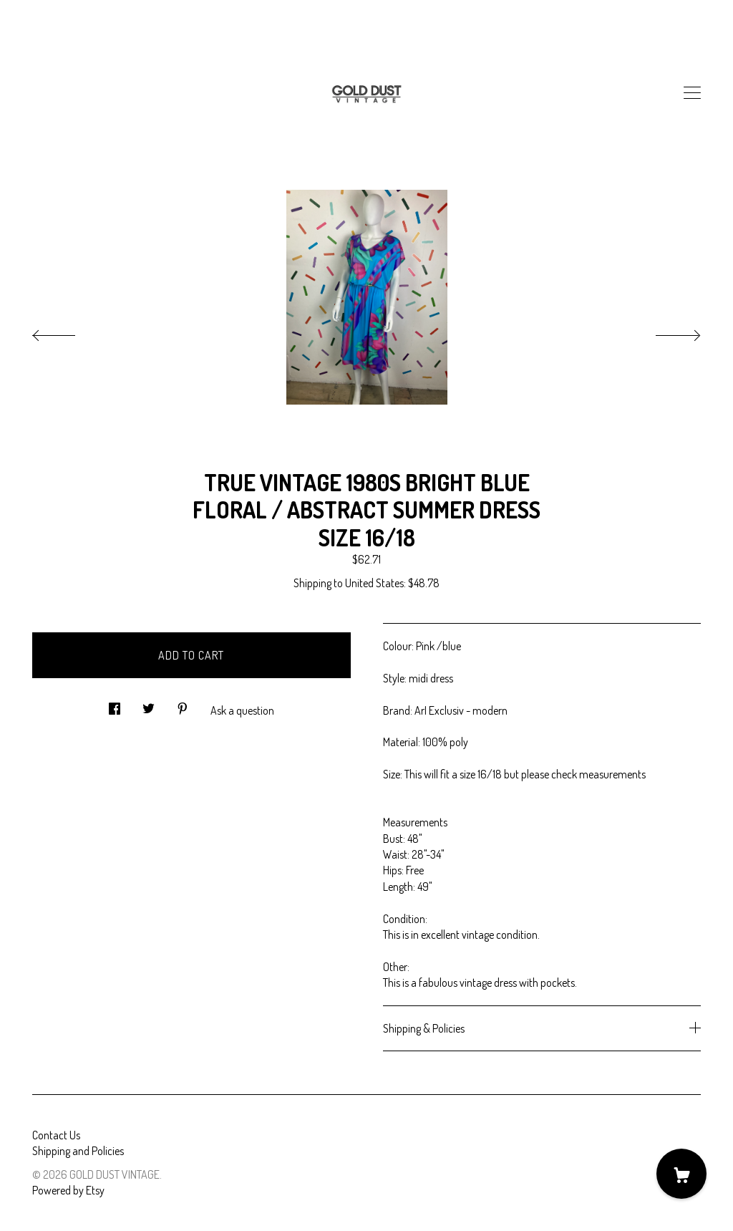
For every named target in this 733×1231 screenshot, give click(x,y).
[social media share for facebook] (114, 704)
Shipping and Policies (78, 1151)
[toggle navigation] (692, 93)
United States (374, 583)
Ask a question (242, 710)
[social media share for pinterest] (182, 704)
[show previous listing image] (68, 331)
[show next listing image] (665, 331)
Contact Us (56, 1135)
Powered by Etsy (68, 1190)
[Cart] (681, 1174)
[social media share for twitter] (148, 704)
